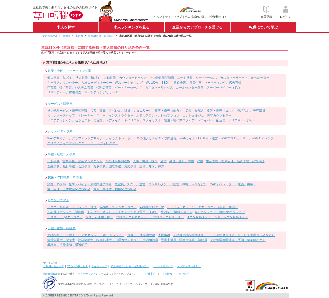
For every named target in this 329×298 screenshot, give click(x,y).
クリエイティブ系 (60, 131)
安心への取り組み (77, 266)
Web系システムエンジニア (117, 207)
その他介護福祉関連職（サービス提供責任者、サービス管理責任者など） (224, 235)
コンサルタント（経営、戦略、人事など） (177, 184)
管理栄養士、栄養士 (61, 240)
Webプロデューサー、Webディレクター (249, 138)
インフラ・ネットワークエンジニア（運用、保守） (122, 212)
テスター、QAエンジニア (65, 217)
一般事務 (53, 161)
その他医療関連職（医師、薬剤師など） (238, 240)
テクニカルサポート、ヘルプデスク (72, 207)
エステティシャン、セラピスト (68, 120)
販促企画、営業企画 (188, 82)
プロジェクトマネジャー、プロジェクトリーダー (150, 217)
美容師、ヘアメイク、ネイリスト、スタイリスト (127, 120)
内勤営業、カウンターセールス (125, 78)
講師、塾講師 (56, 184)
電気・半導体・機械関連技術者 (114, 189)
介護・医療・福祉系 (62, 228)
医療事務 (164, 235)
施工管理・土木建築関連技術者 (68, 189)
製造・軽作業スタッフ (179, 120)
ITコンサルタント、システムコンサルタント (217, 217)
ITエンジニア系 (58, 200)
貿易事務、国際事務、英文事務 (114, 166)
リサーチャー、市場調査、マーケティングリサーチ (82, 92)
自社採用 (184, 273)
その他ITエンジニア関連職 (65, 212)
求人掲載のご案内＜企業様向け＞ (206, 16)
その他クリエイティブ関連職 (156, 138)
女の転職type (51, 273)
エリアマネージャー (242, 120)
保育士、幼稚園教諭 (141, 235)
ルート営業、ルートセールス (197, 78)
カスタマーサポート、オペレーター (244, 78)
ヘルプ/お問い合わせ (189, 266)
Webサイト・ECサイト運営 (198, 138)
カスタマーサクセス (159, 87)
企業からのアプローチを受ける (197, 27)
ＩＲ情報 (167, 273)
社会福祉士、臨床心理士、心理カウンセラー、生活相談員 (118, 240)
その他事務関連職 (117, 161)
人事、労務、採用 (145, 161)
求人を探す (66, 27)
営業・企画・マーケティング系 (69, 71)
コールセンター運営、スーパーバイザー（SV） (209, 87)
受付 (163, 161)
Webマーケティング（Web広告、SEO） (143, 82)
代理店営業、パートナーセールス (119, 87)
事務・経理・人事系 (62, 154)
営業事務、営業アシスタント (82, 161)
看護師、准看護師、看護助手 (67, 245)
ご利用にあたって (53, 266)
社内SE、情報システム (177, 212)
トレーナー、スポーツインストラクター (105, 115)
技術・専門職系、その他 (65, 177)
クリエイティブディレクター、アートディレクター (82, 143)
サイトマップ (173, 16)
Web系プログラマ (151, 207)
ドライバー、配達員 (211, 120)
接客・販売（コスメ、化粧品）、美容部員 (236, 110)
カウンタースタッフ (61, 115)
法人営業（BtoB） (88, 78)
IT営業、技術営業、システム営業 (70, 87)
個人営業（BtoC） (60, 78)
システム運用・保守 (99, 217)
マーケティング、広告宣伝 (222, 82)
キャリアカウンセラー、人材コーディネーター (79, 82)
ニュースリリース (163, 266)
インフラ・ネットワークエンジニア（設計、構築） (202, 207)
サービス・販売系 (60, 103)
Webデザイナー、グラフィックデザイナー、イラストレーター (90, 138)
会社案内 (150, 273)
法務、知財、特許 (151, 166)
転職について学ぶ (263, 27)
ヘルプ (158, 16)
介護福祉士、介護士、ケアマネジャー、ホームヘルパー (85, 235)
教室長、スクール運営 (130, 184)
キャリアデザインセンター (87, 273)
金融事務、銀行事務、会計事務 (68, 166)
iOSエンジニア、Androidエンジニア (220, 212)
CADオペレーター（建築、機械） (233, 184)
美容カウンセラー (219, 115)
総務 (200, 161)
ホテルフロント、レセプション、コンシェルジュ (170, 115)
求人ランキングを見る (132, 27)
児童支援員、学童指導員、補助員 (184, 240)
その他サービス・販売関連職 (67, 110)
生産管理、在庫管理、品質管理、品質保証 (235, 161)
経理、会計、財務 (181, 161)
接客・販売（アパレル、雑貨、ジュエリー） (121, 110)
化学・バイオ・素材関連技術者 (90, 184)
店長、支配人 (194, 110)
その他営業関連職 (162, 78)
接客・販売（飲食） (168, 110)
